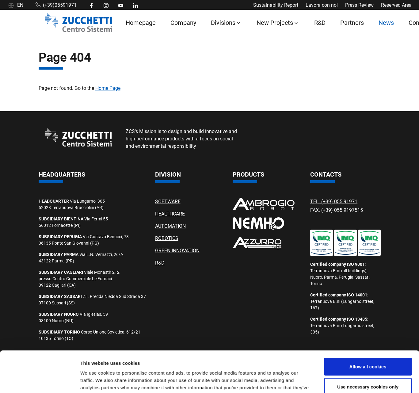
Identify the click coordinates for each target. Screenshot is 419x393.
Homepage (141, 22)
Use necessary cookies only (367, 322)
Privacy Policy (307, 371)
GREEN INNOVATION (177, 250)
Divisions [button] (223, 22)
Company (183, 22)
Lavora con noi (322, 5)
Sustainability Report (275, 5)
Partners (352, 22)
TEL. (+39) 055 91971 (333, 201)
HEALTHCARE (170, 213)
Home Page (107, 88)
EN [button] (16, 5)
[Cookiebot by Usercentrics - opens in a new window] (40, 355)
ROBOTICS (166, 238)
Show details (321, 354)
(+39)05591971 (56, 5)
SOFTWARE (168, 201)
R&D (320, 22)
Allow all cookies (368, 302)
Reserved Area (396, 5)
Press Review (359, 5)
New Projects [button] (275, 22)
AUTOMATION (170, 226)
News (386, 22)
